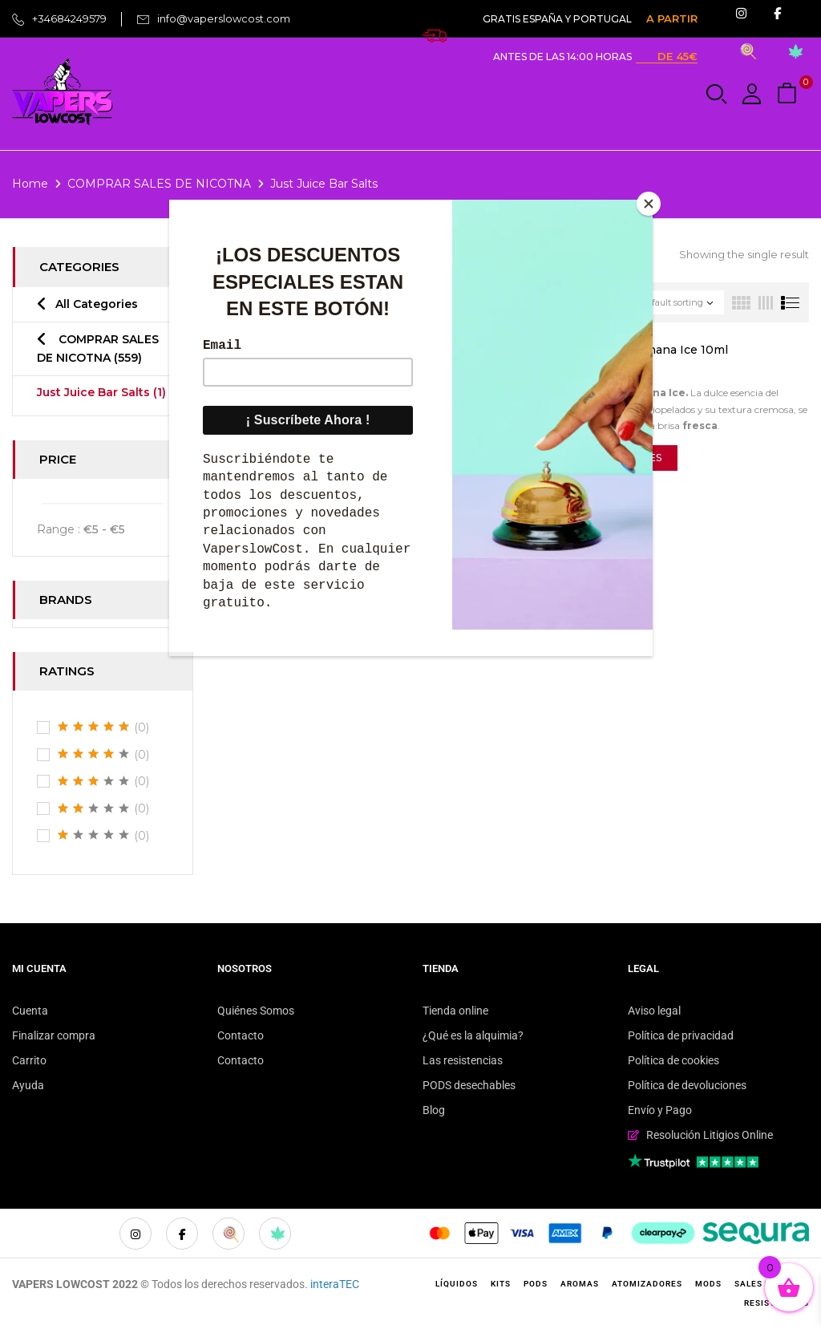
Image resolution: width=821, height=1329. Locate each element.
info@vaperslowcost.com (223, 18)
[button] (789, 94)
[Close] (649, 204)
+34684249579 (69, 18)
